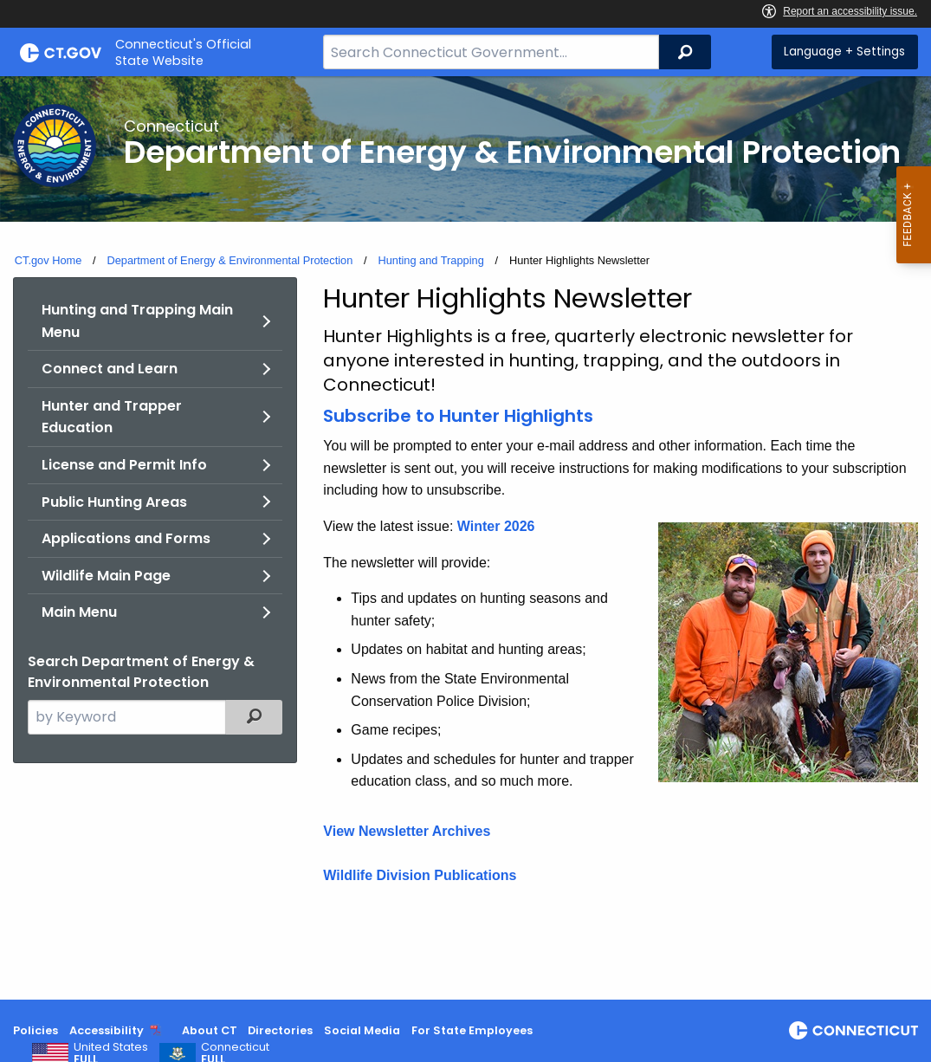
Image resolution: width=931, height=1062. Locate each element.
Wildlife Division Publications (419, 875)
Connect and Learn (110, 369)
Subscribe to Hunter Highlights (458, 416)
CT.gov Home (48, 260)
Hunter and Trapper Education (112, 417)
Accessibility (106, 1030)
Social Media (362, 1030)
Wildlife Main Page (106, 576)
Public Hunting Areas (114, 502)
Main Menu (79, 612)
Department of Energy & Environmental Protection (229, 260)
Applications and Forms (126, 538)
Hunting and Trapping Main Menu (137, 321)
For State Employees (472, 1030)
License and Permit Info (124, 465)
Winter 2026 (496, 526)
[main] (465, 538)
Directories (280, 1030)
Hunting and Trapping (430, 260)
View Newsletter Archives (406, 831)
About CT (209, 1030)
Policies (35, 1030)
